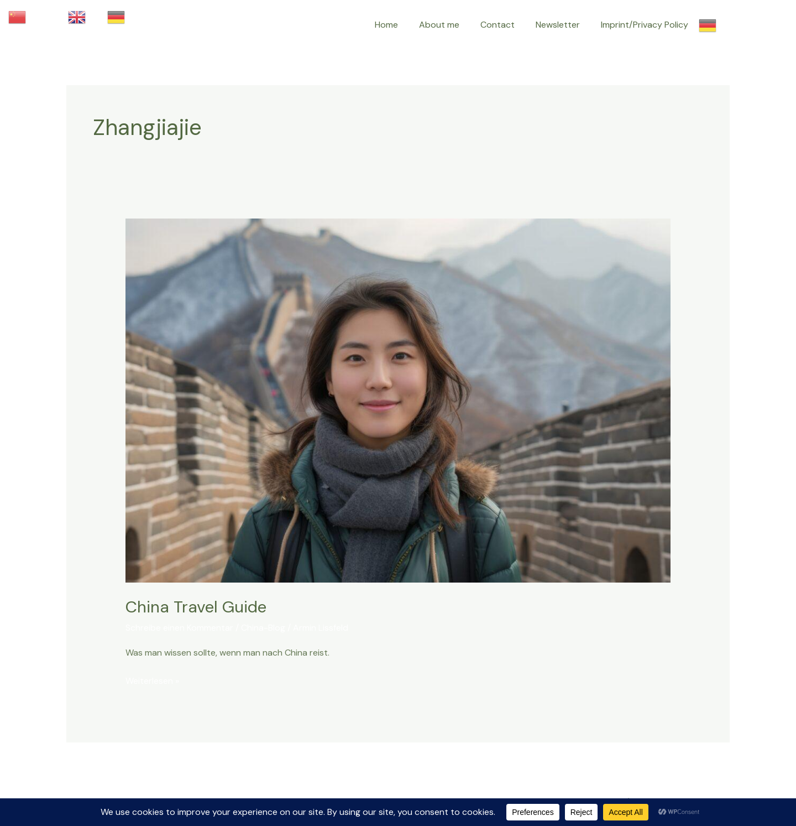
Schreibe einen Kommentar (179, 627)
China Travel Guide (196, 606)
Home (401, 24)
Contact (506, 24)
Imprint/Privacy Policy (646, 24)
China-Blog (263, 627)
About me (451, 24)
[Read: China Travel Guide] (398, 400)
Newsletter (563, 24)
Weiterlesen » (152, 679)
